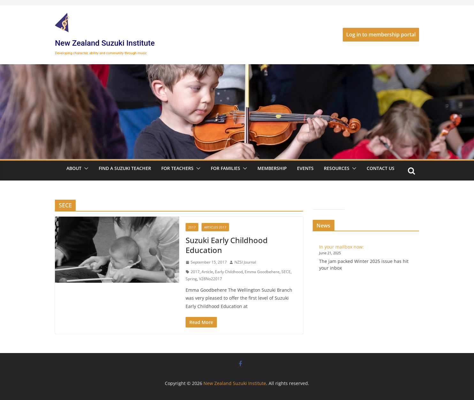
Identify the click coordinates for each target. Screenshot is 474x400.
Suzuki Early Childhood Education (227, 245)
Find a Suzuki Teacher (125, 168)
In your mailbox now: (341, 247)
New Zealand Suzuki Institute (105, 43)
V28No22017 (210, 278)
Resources (336, 168)
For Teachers (177, 168)
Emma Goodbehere (262, 271)
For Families (225, 168)
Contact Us (380, 168)
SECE (286, 271)
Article (207, 271)
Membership (272, 168)
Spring (191, 278)
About (73, 168)
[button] (84, 168)
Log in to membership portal (381, 34)
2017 (192, 227)
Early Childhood (229, 271)
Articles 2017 (215, 227)
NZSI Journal (245, 262)
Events (305, 168)
